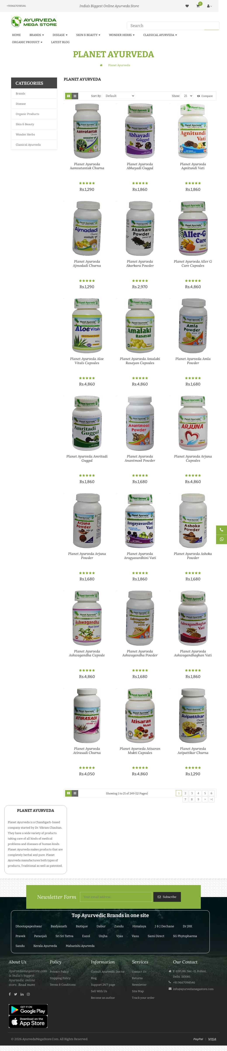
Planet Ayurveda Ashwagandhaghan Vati (193, 653)
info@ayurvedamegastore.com (193, 989)
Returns (137, 978)
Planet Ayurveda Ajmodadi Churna (87, 263)
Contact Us (139, 971)
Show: (176, 96)
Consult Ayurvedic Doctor (108, 971)
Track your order (143, 997)
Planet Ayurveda (119, 65)
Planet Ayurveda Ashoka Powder (193, 555)
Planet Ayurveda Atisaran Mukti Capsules (140, 750)
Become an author (103, 997)
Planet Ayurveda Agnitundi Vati (193, 166)
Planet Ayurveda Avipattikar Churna (193, 750)
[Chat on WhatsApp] (221, 539)
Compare (205, 96)
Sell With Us (99, 991)
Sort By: (96, 96)
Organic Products (27, 114)
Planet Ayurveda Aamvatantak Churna (87, 166)
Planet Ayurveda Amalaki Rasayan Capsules (140, 361)
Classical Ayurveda (28, 144)
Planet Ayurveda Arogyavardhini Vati (140, 555)
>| (211, 799)
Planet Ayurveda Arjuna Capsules (193, 458)
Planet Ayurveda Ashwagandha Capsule (87, 653)
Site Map (138, 991)
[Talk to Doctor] (221, 530)
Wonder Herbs (25, 134)
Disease (21, 103)
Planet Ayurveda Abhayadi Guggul (140, 166)
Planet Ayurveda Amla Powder (193, 361)
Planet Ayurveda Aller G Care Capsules (193, 263)
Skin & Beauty (25, 124)
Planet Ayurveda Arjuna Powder (87, 555)
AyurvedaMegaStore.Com (40, 1039)
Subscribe (169, 897)
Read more (26, 984)
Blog (94, 978)
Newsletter (139, 984)
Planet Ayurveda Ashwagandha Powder (140, 653)
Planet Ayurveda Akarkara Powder (140, 263)
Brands (20, 93)
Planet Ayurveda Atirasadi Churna (87, 750)
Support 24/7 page (103, 984)
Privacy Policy (59, 971)
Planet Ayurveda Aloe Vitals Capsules (87, 361)
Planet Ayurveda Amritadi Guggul (86, 458)
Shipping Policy (60, 978)
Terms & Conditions (63, 984)
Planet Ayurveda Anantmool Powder (140, 458)
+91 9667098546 (184, 982)
